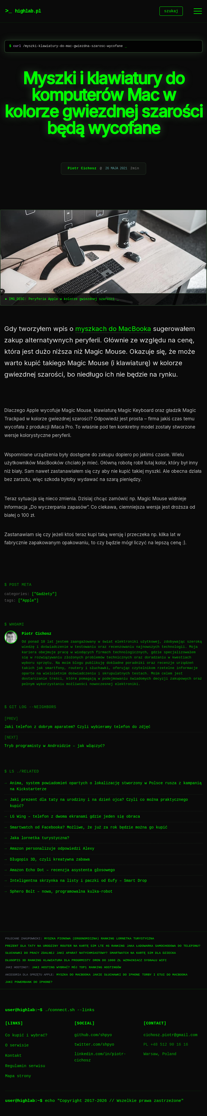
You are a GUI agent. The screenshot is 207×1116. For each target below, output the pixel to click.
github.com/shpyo (93, 1036)
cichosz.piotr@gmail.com (170, 1036)
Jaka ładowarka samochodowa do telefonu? (163, 947)
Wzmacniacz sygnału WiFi (145, 961)
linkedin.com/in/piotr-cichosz (100, 1058)
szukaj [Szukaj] (171, 11)
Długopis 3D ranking (23, 961)
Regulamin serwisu (25, 1067)
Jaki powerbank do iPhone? (28, 983)
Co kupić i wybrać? (26, 1036)
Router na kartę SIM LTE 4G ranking (92, 947)
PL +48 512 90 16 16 (165, 1045)
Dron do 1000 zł (107, 961)
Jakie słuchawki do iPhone (116, 975)
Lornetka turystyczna (135, 939)
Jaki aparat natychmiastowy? (82, 954)
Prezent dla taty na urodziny (31, 947)
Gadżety (44, 595)
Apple (28, 601)
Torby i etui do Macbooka (164, 975)
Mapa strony (18, 1077)
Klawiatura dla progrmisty (66, 961)
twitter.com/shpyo (94, 1045)
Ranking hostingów (105, 968)
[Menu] (198, 11)
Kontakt (13, 1056)
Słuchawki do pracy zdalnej (29, 954)
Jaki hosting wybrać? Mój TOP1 (59, 968)
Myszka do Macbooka (73, 975)
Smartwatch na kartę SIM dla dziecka (143, 954)
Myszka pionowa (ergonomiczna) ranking (79, 939)
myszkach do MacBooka (113, 329)
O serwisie (17, 1046)
